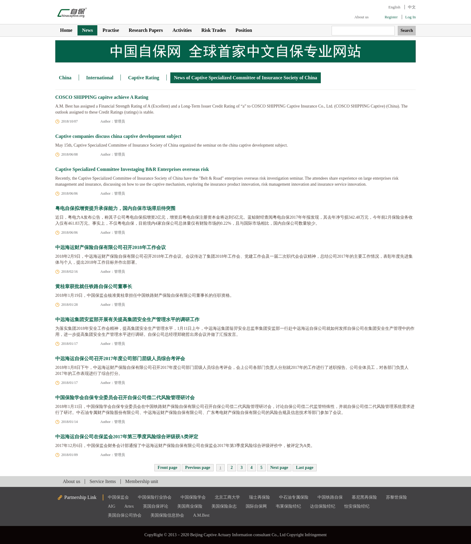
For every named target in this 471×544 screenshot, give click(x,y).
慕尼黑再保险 (364, 497)
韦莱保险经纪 (288, 506)
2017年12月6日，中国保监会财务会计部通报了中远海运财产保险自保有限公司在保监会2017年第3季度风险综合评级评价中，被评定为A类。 (185, 445)
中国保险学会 (193, 497)
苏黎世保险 (396, 497)
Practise (110, 30)
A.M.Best (201, 515)
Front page (167, 467)
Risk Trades (213, 30)
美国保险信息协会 (167, 515)
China (65, 77)
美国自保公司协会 (124, 515)
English (394, 7)
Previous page (197, 467)
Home (66, 30)
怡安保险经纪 (356, 506)
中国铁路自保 (330, 497)
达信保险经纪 (322, 506)
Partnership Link (80, 497)
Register (390, 17)
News (87, 30)
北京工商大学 (227, 497)
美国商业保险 (189, 506)
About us (361, 17)
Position (243, 30)
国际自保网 (256, 506)
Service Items (103, 481)
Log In (410, 17)
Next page (279, 467)
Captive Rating (143, 77)
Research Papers (146, 30)
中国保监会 (118, 497)
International (100, 77)
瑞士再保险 (259, 497)
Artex (129, 506)
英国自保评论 (155, 506)
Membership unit (141, 481)
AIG (111, 506)
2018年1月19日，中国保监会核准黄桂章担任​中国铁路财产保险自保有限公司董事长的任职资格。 (144, 295)
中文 (412, 7)
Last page (304, 467)
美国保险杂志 (224, 506)
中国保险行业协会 (155, 497)
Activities (182, 30)
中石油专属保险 (293, 497)
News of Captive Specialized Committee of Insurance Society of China (245, 77)
